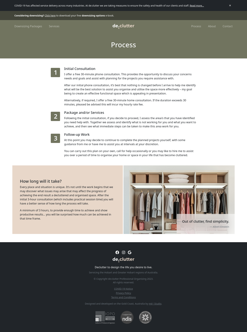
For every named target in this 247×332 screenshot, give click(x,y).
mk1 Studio (155, 303)
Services (54, 26)
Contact (228, 26)
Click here (50, 15)
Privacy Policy (123, 293)
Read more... (197, 5)
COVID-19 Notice (123, 288)
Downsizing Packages (28, 26)
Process (196, 26)
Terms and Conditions (123, 297)
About (212, 26)
